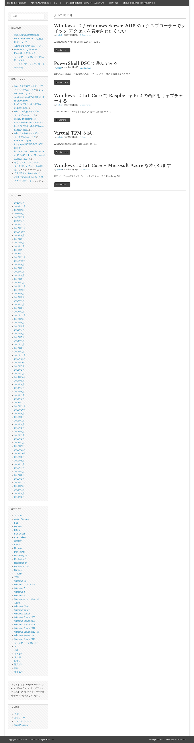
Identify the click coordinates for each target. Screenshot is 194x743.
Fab (16, 523)
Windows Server (22, 613)
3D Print (18, 515)
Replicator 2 (20, 559)
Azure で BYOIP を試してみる (28, 46)
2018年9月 (19, 264)
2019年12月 (20, 224)
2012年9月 (19, 457)
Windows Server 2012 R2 (26, 632)
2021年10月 (20, 210)
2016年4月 (19, 341)
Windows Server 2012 (24, 628)
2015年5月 (19, 366)
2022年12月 (20, 206)
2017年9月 (19, 293)
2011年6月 (19, 493)
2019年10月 (20, 232)
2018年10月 (20, 261)
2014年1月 (19, 399)
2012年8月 (19, 460)
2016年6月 (19, 333)
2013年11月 (20, 406)
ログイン (18, 714)
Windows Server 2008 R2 (26, 624)
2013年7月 (19, 420)
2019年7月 (19, 239)
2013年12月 (20, 402)
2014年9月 (19, 380)
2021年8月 (19, 213)
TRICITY (18, 573)
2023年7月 (19, 203)
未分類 (17, 657)
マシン (17, 646)
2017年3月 (19, 304)
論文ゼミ (18, 664)
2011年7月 (19, 490)
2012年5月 (19, 464)
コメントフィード (22, 721)
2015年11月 (20, 359)
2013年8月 (19, 417)
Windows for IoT (22, 610)
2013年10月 (20, 410)
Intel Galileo (20, 537)
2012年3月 (19, 471)
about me (113, 3)
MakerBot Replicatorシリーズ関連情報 (85, 3)
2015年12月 (20, 355)
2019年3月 (19, 246)
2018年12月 (20, 253)
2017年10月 (20, 290)
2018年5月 (19, 279)
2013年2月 (19, 439)
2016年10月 (20, 319)
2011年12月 (20, 482)
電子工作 (18, 672)
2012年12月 (20, 446)
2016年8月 (19, 326)
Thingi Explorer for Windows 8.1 (139, 3)
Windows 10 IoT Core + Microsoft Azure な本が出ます (112, 165)
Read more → (62, 50)
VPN (16, 577)
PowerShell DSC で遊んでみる (86, 63)
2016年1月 (19, 351)
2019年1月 (19, 250)
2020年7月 (19, 221)
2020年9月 (19, 217)
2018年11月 (20, 257)
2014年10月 (20, 377)
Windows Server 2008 (24, 621)
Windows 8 (19, 592)
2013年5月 (19, 428)
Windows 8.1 (20, 595)
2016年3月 (19, 344)
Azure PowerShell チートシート (46, 3)
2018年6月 (19, 275)
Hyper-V (18, 526)
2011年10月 (20, 486)
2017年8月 (19, 297)
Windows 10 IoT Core (24, 584)
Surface (18, 570)
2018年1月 (19, 282)
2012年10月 (20, 453)
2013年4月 (19, 431)
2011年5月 (19, 497)
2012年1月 (19, 479)
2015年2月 (19, 370)
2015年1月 (19, 373)
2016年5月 (19, 337)
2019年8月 (19, 235)
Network (18, 548)
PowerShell (19, 552)
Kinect (17, 544)
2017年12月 (20, 286)
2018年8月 (19, 268)
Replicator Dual (21, 566)
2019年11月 (20, 228)
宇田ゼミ (18, 653)
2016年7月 (19, 330)
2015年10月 (20, 362)
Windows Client (21, 606)
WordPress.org (21, 725)
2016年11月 (20, 315)
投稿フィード (20, 717)
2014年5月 (19, 395)
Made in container (16, 3)
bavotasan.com (179, 740)
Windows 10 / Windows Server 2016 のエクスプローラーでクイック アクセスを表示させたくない (120, 28)
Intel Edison (19, 533)
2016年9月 (19, 322)
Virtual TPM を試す (75, 133)
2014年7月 (19, 388)
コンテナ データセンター (26, 643)
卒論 (16, 650)
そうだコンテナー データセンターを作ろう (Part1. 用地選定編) (28, 166)
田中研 (17, 661)
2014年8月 (19, 384)
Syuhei (59, 35)
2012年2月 (19, 475)
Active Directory (21, 519)
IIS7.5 (17, 530)
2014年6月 (19, 391)
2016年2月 (19, 348)
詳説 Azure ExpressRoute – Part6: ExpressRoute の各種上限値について (28, 38)
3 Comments (85, 169)
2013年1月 (19, 442)
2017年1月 (19, 311)
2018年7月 (19, 271)
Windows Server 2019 (24, 639)
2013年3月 (19, 435)
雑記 (16, 668)
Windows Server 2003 (24, 617)
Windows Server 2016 (24, 635)
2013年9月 (19, 413)
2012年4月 (19, 468)
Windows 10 (20, 581)
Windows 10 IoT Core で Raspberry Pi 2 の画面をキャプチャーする (118, 98)
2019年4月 (19, 242)
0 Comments (85, 35)
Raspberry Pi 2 (21, 555)
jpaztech (18, 541)
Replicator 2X (20, 563)
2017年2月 (19, 308)
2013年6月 (19, 424)
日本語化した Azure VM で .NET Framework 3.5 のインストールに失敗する (28, 177)
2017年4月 (19, 301)
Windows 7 (19, 588)
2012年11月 (20, 450)
